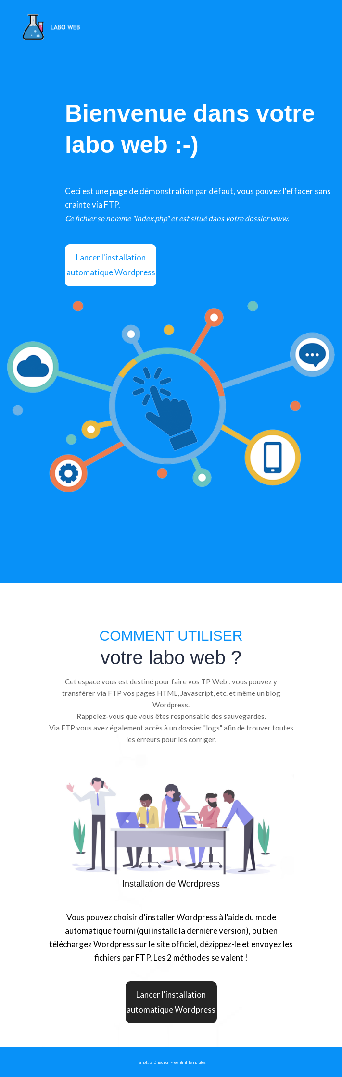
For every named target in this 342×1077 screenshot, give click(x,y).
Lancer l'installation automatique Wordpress (110, 264)
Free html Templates (188, 1062)
